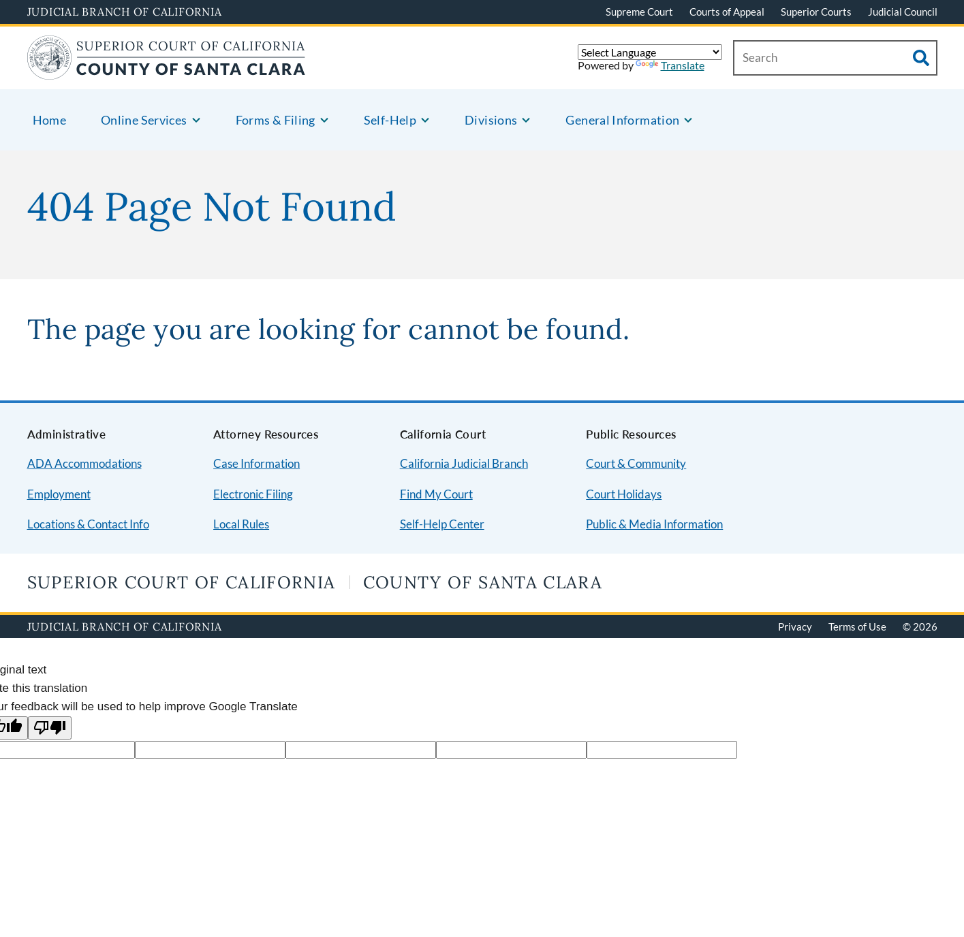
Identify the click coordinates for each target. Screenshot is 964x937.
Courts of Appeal (726, 11)
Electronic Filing (253, 494)
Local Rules (241, 524)
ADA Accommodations (84, 463)
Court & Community (636, 463)
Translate (670, 65)
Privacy (795, 626)
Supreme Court (639, 11)
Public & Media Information (654, 524)
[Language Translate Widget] (650, 52)
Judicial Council (902, 11)
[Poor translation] (50, 728)
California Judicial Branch (464, 463)
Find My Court (436, 494)
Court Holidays (624, 494)
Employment (59, 494)
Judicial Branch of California (124, 11)
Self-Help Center (442, 524)
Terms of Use (857, 626)
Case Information (256, 463)
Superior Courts (816, 11)
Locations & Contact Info (88, 524)
